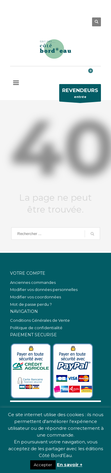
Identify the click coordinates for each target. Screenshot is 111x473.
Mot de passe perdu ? (31, 304)
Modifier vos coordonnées (35, 297)
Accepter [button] (43, 464)
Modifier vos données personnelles (44, 289)
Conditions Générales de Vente (40, 320)
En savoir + (69, 464)
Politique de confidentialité (36, 327)
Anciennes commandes (33, 282)
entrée (80, 94)
